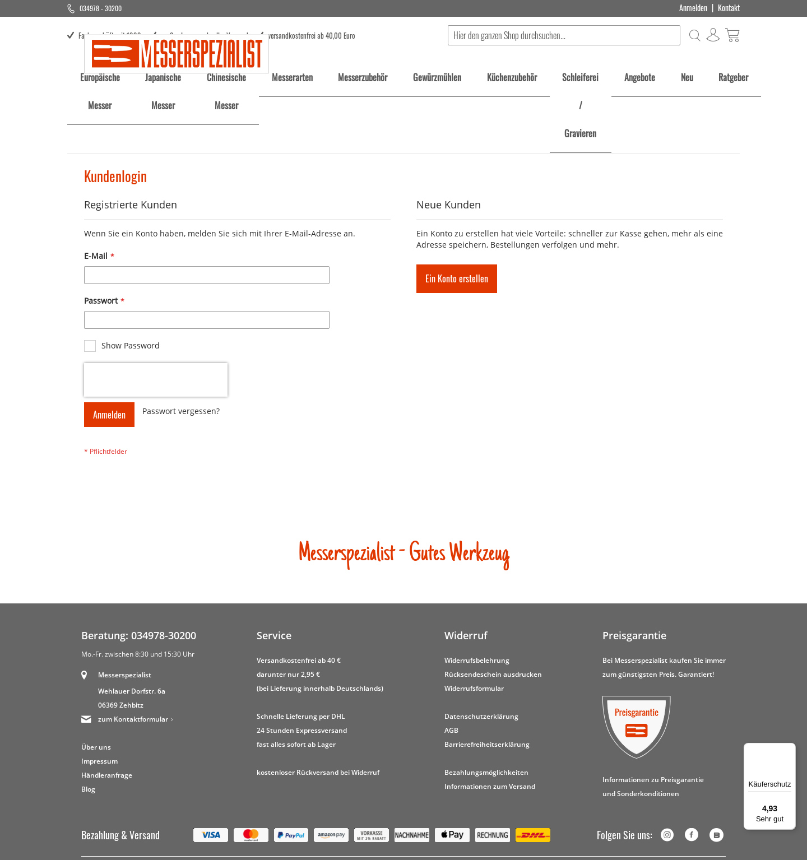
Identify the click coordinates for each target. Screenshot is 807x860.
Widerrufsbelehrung (476, 700)
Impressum (99, 800)
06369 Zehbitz (120, 744)
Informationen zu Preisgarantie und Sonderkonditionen (653, 826)
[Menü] (789, 749)
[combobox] (563, 35)
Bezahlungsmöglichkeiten (486, 811)
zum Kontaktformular (133, 758)
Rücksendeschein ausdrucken (493, 713)
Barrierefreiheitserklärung (487, 783)
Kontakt (729, 7)
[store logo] (176, 105)
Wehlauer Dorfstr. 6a (131, 730)
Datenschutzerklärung (481, 755)
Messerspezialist (124, 714)
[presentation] (156, 419)
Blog (88, 828)
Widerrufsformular (474, 727)
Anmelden (693, 7)
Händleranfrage (106, 814)
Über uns (96, 786)
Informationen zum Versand (489, 825)
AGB (451, 769)
